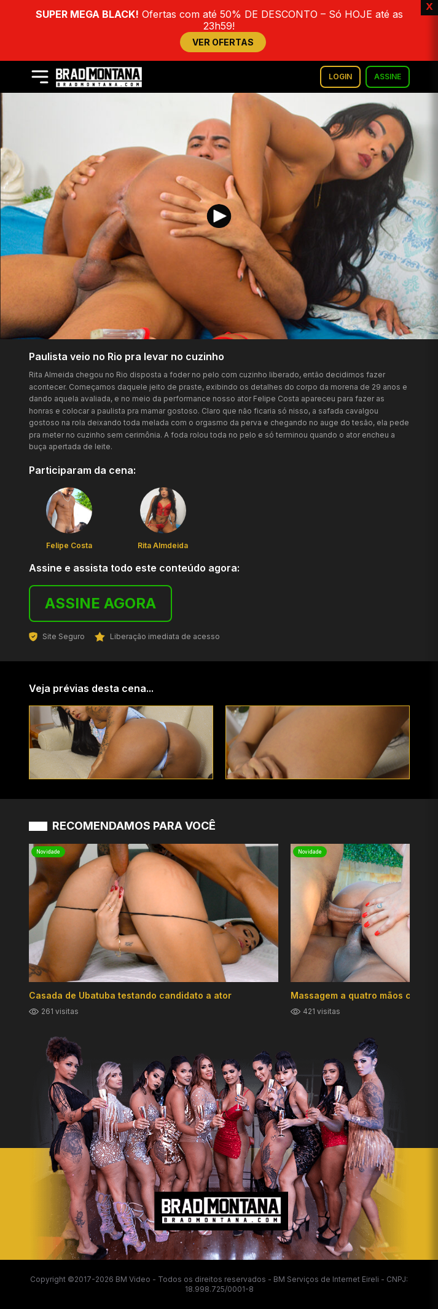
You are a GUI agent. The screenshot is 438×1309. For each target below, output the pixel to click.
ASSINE (387, 76)
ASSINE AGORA (100, 603)
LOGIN (340, 76)
